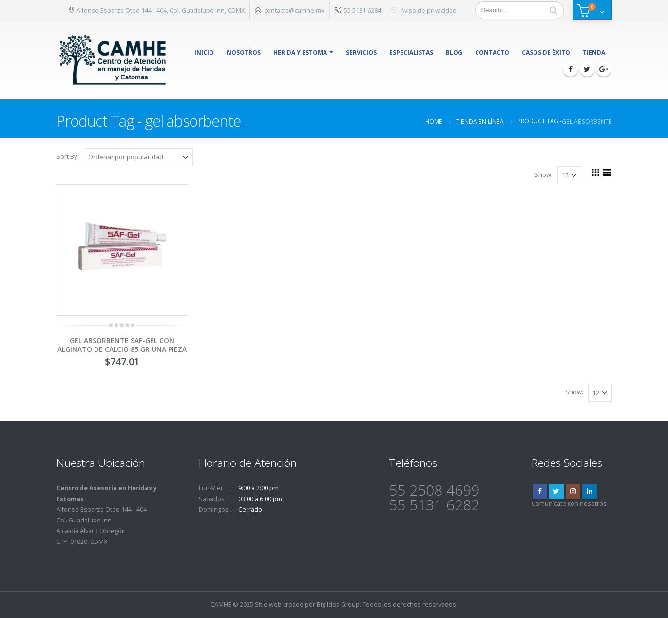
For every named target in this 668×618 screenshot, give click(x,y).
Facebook (540, 491)
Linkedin (589, 491)
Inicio (204, 52)
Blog (454, 52)
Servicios (361, 52)
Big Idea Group (338, 604)
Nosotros (244, 52)
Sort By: (68, 156)
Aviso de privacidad (429, 10)
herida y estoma (300, 52)
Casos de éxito (546, 52)
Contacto (492, 52)
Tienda (594, 52)
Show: (543, 174)
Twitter (556, 491)
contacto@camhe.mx (294, 10)
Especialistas (411, 52)
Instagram (573, 491)
